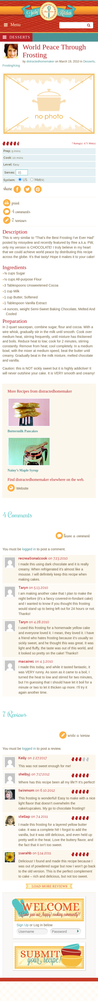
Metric (37, 180)
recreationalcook (32, 558)
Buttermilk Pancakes (23, 431)
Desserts (19, 37)
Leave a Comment (77, 535)
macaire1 (26, 661)
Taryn (23, 588)
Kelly (22, 758)
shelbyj (24, 774)
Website (22, 488)
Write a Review (79, 735)
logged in (29, 549)
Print (16, 202)
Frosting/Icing (11, 65)
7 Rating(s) (77, 143)
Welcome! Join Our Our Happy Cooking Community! (48, 909)
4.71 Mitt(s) (90, 143)
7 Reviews (19, 220)
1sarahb (24, 853)
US (22, 180)
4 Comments (21, 211)
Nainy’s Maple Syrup (23, 470)
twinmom (26, 790)
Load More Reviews (49, 886)
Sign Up (23, 925)
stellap (24, 817)
